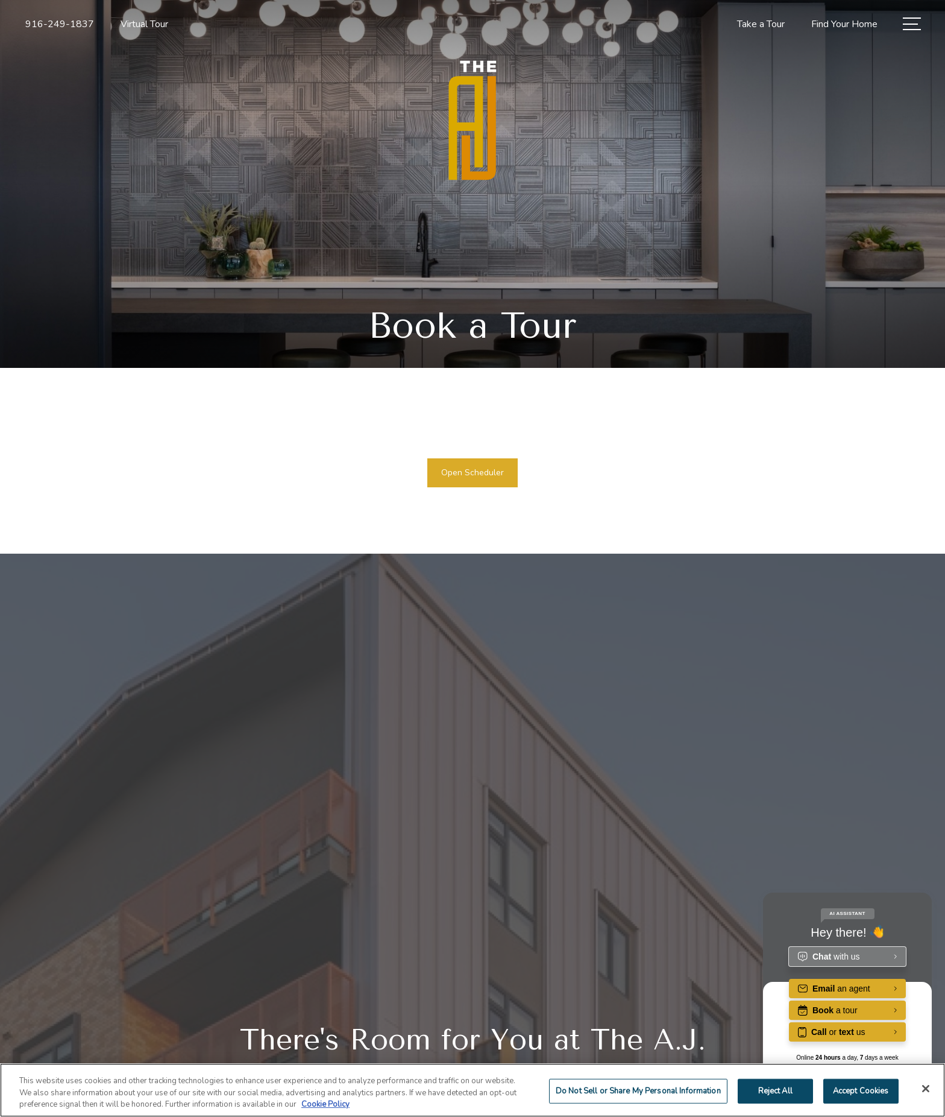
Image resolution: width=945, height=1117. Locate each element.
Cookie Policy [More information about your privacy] (325, 1104)
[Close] (925, 1088)
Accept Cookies (861, 1090)
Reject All (775, 1090)
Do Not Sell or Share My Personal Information (638, 1090)
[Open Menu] (912, 23)
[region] (472, 1090)
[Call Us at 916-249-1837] (59, 24)
